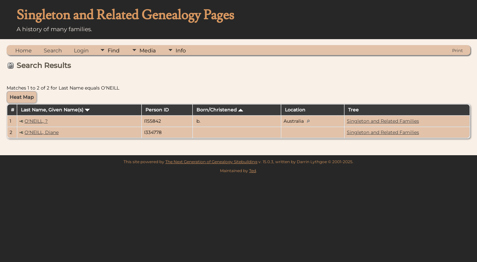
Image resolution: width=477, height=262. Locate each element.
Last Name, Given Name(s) (55, 110)
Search (53, 50)
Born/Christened (219, 110)
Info (181, 50)
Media (147, 50)
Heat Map (22, 97)
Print (457, 50)
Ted (252, 170)
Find (114, 50)
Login (81, 50)
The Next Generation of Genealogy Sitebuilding (211, 161)
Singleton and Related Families (383, 121)
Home (23, 50)
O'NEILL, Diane (42, 132)
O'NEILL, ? (36, 121)
